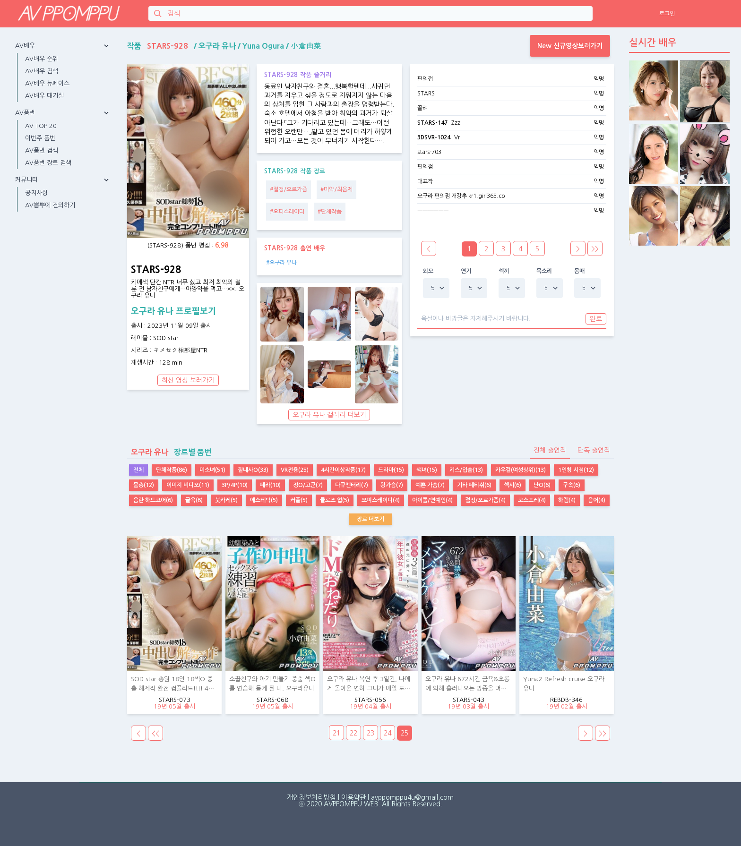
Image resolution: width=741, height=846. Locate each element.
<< (155, 733)
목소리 (544, 271)
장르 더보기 (370, 519)
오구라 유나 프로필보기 (173, 311)
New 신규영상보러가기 (570, 46)
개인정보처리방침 (311, 797)
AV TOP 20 (41, 126)
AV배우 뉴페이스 (47, 83)
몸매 (579, 271)
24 (387, 733)
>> (595, 249)
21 (336, 733)
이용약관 (353, 797)
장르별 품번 (169, 452)
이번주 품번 (40, 138)
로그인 (667, 14)
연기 (466, 271)
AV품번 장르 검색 (48, 163)
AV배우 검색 (41, 71)
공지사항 (36, 193)
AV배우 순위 (41, 59)
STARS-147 (432, 123)
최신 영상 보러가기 (188, 380)
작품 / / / (224, 46)
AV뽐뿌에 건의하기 (50, 205)
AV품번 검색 (41, 150)
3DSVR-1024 (433, 137)
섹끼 (504, 271)
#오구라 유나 (281, 262)
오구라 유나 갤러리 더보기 (329, 414)
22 (353, 733)
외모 (428, 271)
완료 (596, 319)
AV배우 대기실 (44, 96)
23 (370, 733)
